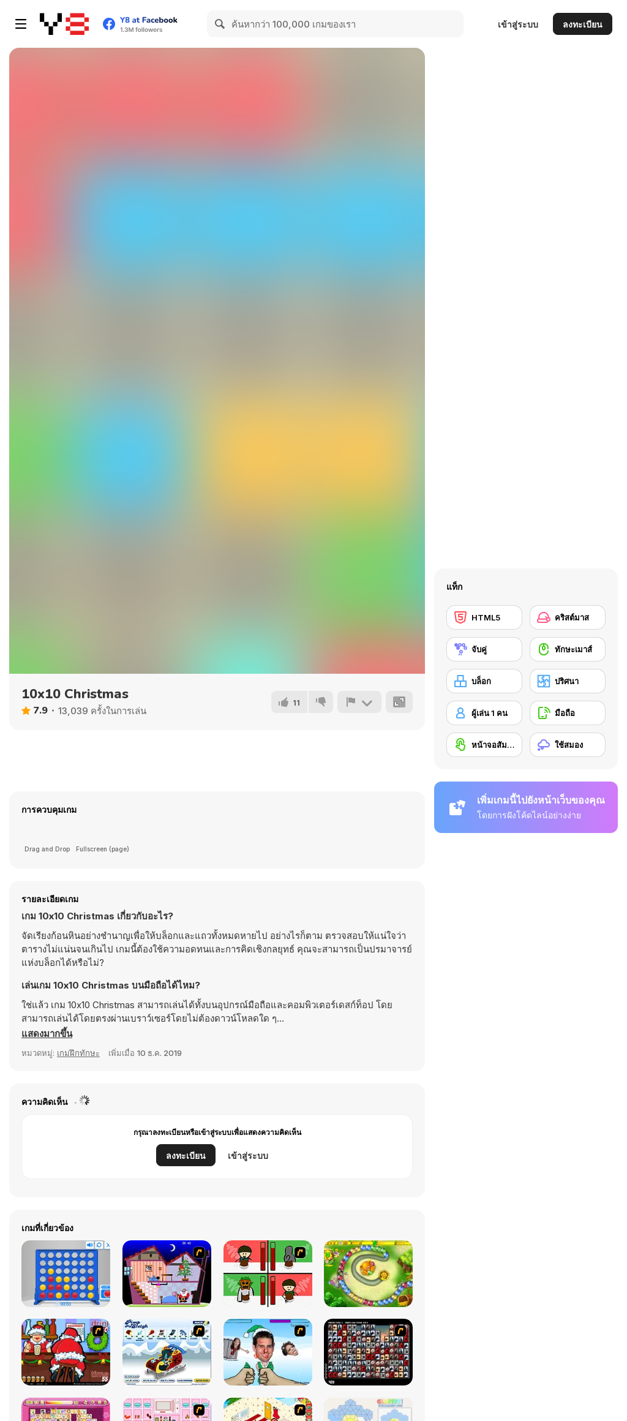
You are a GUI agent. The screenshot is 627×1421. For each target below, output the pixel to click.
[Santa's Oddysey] (166, 1273)
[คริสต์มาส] (568, 617)
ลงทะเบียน (583, 24)
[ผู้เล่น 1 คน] (484, 713)
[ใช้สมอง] (568, 745)
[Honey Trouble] (368, 1273)
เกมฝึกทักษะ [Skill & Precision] (78, 1053)
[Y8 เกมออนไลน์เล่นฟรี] (64, 24)
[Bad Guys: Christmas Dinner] (267, 1273)
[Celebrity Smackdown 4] (267, 1352)
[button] (46, 1034)
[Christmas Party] (65, 1352)
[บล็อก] (484, 681)
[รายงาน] (359, 702)
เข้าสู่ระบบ (518, 24)
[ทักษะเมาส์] (568, 649)
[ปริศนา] (568, 681)
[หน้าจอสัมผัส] (484, 745)
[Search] (220, 23)
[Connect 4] (65, 1273)
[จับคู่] (484, 649)
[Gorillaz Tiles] (368, 1352)
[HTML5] (484, 617)
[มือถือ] (568, 713)
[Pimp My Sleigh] (166, 1352)
